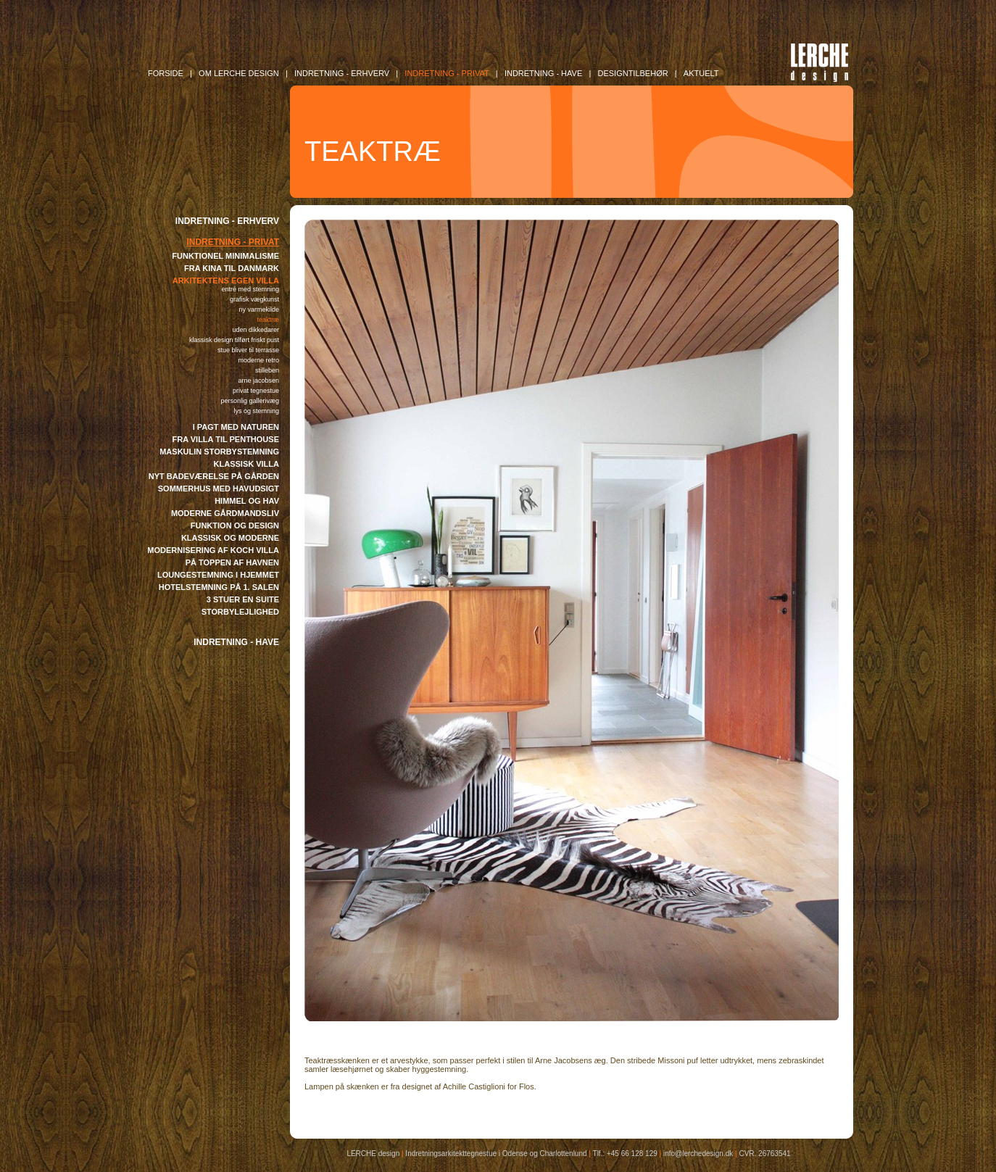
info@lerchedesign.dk (698, 1154)
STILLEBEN (267, 370)
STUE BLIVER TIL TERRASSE (248, 350)
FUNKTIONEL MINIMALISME (225, 256)
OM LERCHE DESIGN (239, 73)
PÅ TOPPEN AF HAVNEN (232, 562)
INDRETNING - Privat (446, 73)
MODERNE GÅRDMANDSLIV (225, 513)
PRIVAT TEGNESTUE (256, 390)
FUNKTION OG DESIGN (235, 525)
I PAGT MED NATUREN (236, 427)
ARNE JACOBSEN (258, 380)
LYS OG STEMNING (256, 411)
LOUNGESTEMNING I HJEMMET (218, 574)
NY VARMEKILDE (258, 309)
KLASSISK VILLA (246, 464)
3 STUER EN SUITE (243, 599)
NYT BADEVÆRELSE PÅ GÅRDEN (214, 476)
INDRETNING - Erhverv (341, 73)
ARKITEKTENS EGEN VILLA (226, 280)
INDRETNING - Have (543, 73)
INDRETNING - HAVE (236, 642)
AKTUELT (701, 73)
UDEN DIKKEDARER (255, 329)
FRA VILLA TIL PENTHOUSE (226, 439)
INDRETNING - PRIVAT (232, 242)
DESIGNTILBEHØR (632, 73)
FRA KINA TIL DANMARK (231, 268)
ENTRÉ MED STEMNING (250, 289)
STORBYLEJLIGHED (240, 611)
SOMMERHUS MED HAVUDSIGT (218, 488)
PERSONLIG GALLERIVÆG (249, 400)
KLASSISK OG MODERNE (230, 537)
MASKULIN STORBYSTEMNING (219, 451)
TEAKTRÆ (268, 319)
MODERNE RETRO (258, 360)
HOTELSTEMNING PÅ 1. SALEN (219, 587)
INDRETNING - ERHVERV (227, 221)
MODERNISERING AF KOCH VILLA (213, 550)
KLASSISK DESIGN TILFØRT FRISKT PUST (234, 340)
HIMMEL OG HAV (247, 500)
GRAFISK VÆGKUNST (254, 299)
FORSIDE (165, 73)
